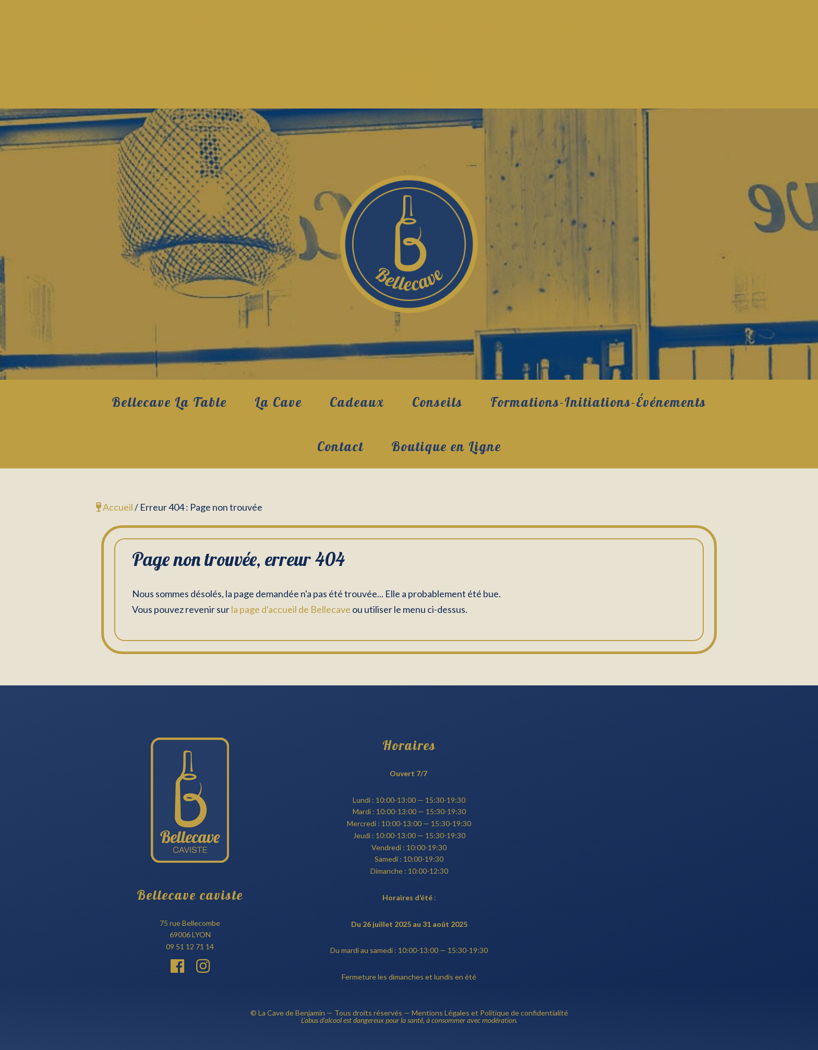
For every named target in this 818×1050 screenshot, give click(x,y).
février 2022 (409, 96)
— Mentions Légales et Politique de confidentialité (485, 1012)
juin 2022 (409, 68)
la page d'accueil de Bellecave (291, 609)
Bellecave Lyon (409, 244)
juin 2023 (409, 58)
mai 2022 (409, 77)
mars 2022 (409, 86)
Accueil (114, 507)
